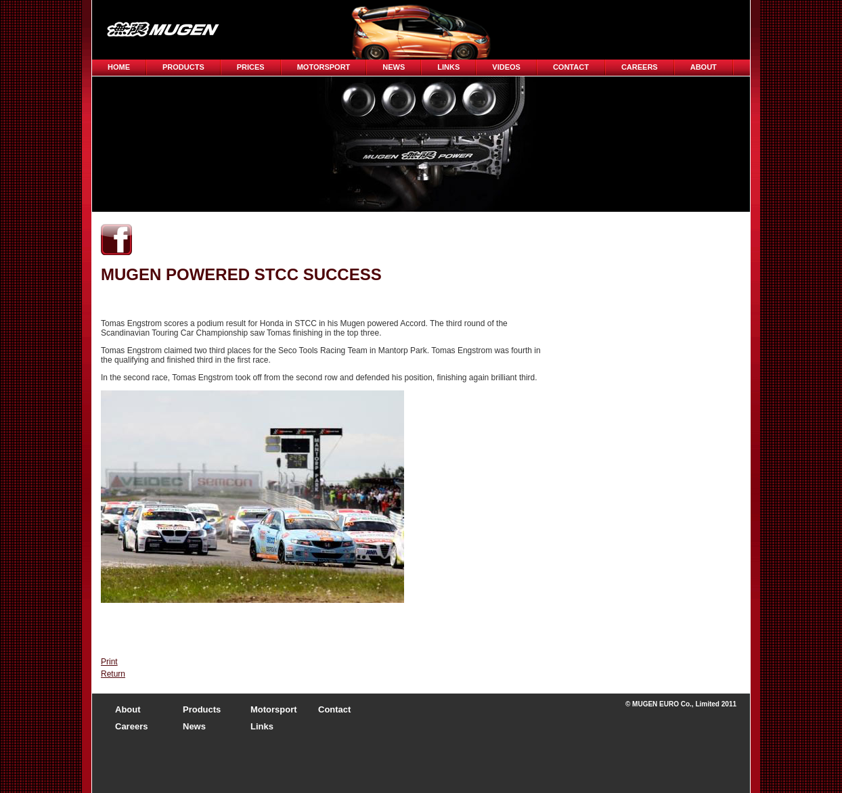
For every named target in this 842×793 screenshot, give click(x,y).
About (703, 67)
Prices (251, 67)
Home (119, 67)
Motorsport (324, 67)
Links (448, 67)
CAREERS (639, 67)
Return (113, 674)
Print (109, 661)
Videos (506, 67)
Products (183, 67)
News (393, 67)
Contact (571, 67)
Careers (131, 726)
